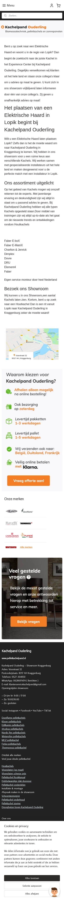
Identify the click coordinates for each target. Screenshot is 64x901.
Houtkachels (8, 766)
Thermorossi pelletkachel (14, 747)
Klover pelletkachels (11, 721)
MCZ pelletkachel (10, 740)
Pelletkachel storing (11, 803)
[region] (32, 850)
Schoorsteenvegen (11, 795)
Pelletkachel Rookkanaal (13, 777)
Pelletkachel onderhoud (13, 799)
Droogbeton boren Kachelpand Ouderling (22, 807)
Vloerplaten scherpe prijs (14, 773)
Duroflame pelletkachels (13, 717)
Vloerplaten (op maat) (13, 769)
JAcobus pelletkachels (12, 728)
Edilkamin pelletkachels (13, 725)
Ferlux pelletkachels (11, 743)
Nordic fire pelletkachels (13, 732)
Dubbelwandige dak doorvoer (16, 781)
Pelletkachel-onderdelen (13, 784)
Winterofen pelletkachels (14, 736)
